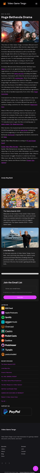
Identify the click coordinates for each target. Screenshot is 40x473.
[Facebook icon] (6, 463)
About (3, 451)
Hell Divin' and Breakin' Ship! (9, 389)
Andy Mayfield (7, 178)
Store (2, 456)
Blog (2, 454)
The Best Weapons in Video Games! (11, 385)
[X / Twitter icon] (9, 463)
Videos (3, 449)
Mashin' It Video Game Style (9, 397)
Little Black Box (8, 250)
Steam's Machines (6, 372)
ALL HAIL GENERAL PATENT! (9, 376)
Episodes (3, 446)
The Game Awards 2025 (11, 211)
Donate (23, 454)
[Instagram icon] (2, 463)
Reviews (23, 446)
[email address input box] (20, 288)
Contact (23, 451)
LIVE (22, 449)
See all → (4, 401)
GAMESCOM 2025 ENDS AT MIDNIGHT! (12, 393)
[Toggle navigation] (36, 4)
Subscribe (20, 297)
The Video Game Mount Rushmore (11, 380)
